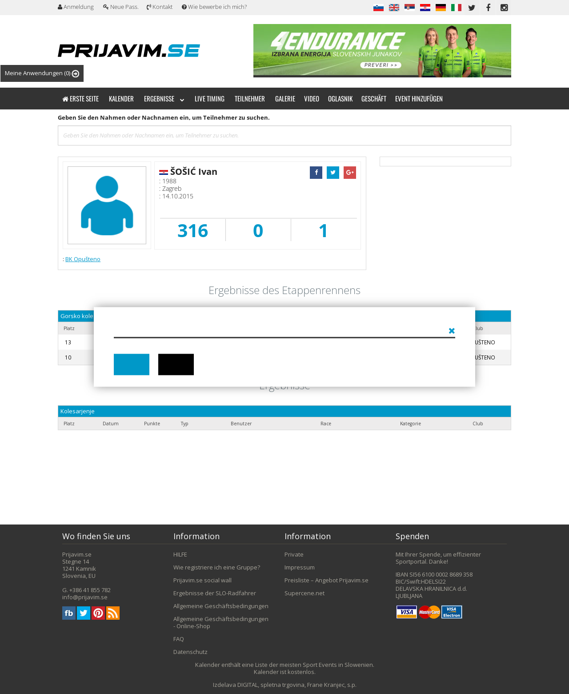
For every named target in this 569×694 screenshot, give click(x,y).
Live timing (209, 98)
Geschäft (373, 98)
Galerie (285, 98)
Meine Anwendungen (42, 73)
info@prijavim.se (85, 597)
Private (294, 554)
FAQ (178, 639)
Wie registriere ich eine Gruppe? (216, 567)
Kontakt (159, 6)
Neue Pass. (121, 6)
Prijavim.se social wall (202, 580)
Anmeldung (76, 6)
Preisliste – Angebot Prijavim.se (326, 580)
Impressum (299, 567)
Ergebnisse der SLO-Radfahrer (214, 593)
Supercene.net (304, 593)
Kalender (121, 98)
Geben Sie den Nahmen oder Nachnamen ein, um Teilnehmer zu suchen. (164, 117)
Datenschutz (190, 652)
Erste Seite (80, 98)
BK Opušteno (82, 259)
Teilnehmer (250, 98)
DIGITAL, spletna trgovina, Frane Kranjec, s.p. (297, 685)
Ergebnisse (164, 98)
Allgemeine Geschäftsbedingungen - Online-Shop (220, 622)
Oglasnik (340, 98)
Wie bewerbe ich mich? (214, 6)
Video (311, 98)
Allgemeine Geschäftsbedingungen (220, 606)
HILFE (180, 554)
